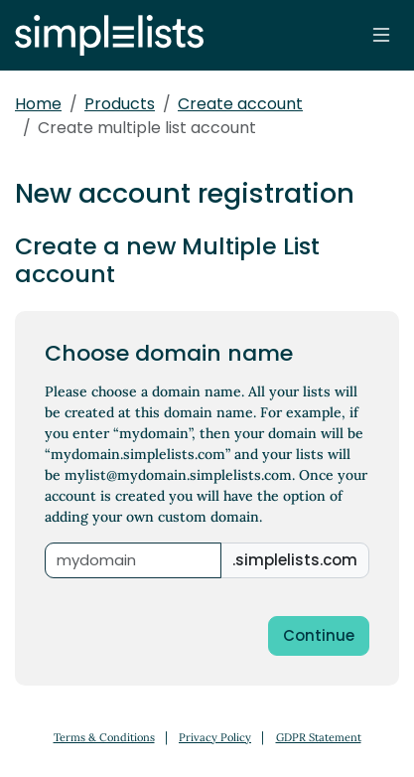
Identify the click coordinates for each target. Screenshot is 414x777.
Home (38, 103)
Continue (318, 635)
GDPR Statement (318, 737)
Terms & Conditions (104, 737)
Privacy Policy (215, 737)
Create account (240, 103)
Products (119, 103)
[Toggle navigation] (381, 35)
